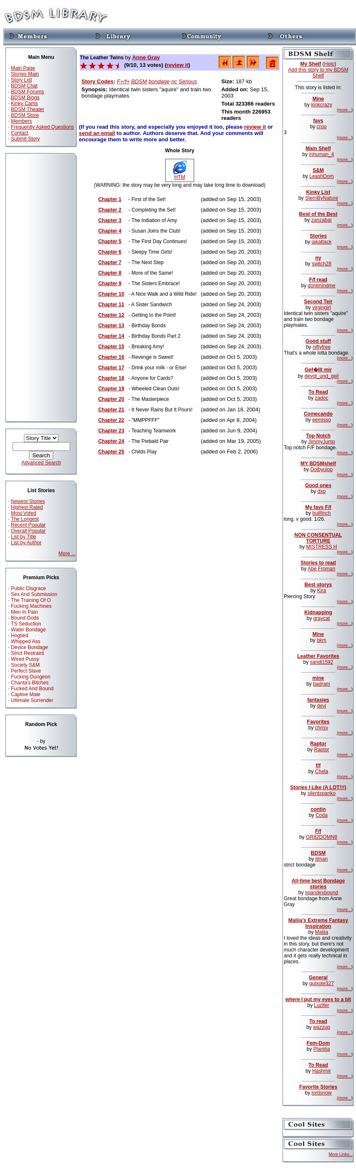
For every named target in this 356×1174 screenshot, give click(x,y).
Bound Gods (25, 618)
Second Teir (318, 302)
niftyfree (322, 347)
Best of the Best (318, 214)
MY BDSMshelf (318, 463)
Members (21, 121)
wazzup (321, 1027)
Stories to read (318, 563)
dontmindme (321, 286)
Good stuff (318, 341)
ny (318, 258)
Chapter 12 (111, 315)
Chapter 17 (111, 368)
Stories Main (25, 74)
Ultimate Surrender (32, 700)
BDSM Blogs (25, 98)
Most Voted (23, 513)
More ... (67, 554)
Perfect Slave (26, 671)
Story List (21, 80)
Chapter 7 (109, 262)
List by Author (26, 543)
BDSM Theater (27, 109)
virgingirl (321, 307)
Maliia (321, 932)
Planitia (321, 1049)
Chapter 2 (109, 210)
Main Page (23, 68)
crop (321, 127)
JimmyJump (321, 442)
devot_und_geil (321, 376)
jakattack (321, 242)
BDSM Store (25, 115)
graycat (321, 618)
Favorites (318, 722)
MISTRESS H (321, 547)
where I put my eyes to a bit (318, 999)
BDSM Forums (27, 92)
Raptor (318, 744)
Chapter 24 (111, 441)
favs (318, 121)
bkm (322, 640)
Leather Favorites (318, 656)
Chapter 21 (111, 410)
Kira (321, 591)
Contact (19, 133)
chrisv (321, 728)
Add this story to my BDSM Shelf (318, 73)
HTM (179, 175)
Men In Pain (24, 612)
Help (329, 64)
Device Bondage (29, 647)
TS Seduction (26, 624)
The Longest (25, 519)
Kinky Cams (24, 103)
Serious (187, 81)
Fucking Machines (31, 606)
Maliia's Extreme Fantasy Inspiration (318, 923)
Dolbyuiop (321, 469)
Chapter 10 (111, 294)
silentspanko (322, 793)
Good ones (318, 485)
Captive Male (25, 694)
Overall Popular (28, 531)
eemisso (321, 420)
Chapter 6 (109, 252)
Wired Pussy (25, 659)
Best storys (318, 585)
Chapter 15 (111, 347)
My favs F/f (318, 507)
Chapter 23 (111, 431)
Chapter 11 (111, 304)
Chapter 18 (111, 378)
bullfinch (321, 513)
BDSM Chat (24, 86)
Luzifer (321, 1005)
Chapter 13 (111, 326)
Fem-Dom (318, 1043)
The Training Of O (31, 600)
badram (321, 684)
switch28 (322, 264)
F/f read (318, 280)
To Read (318, 392)
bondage (159, 81)
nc (174, 81)
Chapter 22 (111, 420)
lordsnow (322, 1093)
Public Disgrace (28, 588)
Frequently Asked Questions (42, 127)
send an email (97, 133)
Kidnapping (318, 612)
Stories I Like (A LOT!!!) (318, 787)
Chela (321, 771)
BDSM (139, 81)
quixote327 (321, 983)
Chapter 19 (111, 389)
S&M (318, 170)
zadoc (321, 398)
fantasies (318, 700)
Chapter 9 (109, 283)
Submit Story (25, 139)
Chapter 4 (109, 231)
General (318, 978)
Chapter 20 (111, 399)
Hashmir (321, 1071)
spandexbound (321, 893)
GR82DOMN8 (322, 837)
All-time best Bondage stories (318, 884)
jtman (321, 859)
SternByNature (321, 198)
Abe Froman (321, 569)
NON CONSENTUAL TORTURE (318, 538)
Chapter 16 (111, 357)
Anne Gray (146, 57)
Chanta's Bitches (30, 683)
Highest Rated (27, 507)
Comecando (318, 414)
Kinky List (318, 192)
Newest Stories (28, 501)
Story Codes (97, 81)
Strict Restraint (27, 653)
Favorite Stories (318, 1087)
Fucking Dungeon (30, 677)
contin (318, 809)
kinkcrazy (321, 105)
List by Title (23, 537)
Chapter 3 (109, 220)
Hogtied (19, 636)
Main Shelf (318, 148)
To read (318, 1021)
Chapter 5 (109, 241)
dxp (321, 491)
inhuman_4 (321, 154)
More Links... (341, 1154)
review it (177, 65)
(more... (344, 110)
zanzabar (321, 220)
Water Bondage (28, 630)
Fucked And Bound (32, 689)
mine (318, 678)
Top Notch (318, 436)
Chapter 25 (111, 452)
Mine (318, 99)
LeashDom (321, 176)
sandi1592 (321, 662)
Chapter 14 (111, 336)
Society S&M (25, 665)
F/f (318, 831)
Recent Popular (28, 525)
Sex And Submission (34, 594)
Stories (318, 236)
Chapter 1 (109, 199)
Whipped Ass (25, 641)
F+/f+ (123, 81)
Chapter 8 (109, 273)
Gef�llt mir (318, 370)
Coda (322, 815)
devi (321, 706)
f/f (318, 766)
